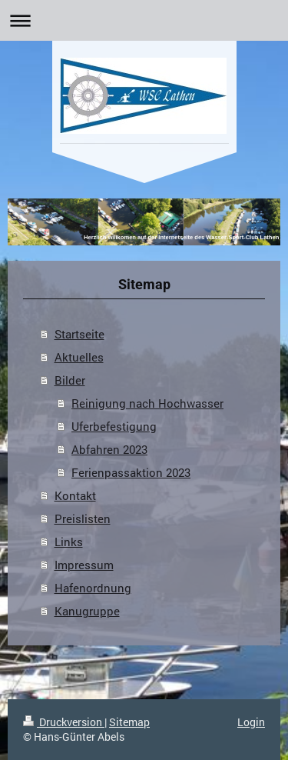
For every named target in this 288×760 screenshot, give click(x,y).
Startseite (79, 334)
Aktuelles (79, 357)
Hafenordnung (93, 587)
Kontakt (75, 495)
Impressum (84, 564)
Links (69, 541)
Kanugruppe (87, 610)
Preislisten (83, 518)
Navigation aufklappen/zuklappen (144, 20)
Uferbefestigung (114, 426)
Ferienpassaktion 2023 (130, 472)
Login (251, 722)
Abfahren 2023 (109, 449)
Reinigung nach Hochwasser (147, 403)
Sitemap (129, 722)
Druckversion (63, 722)
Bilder (70, 380)
